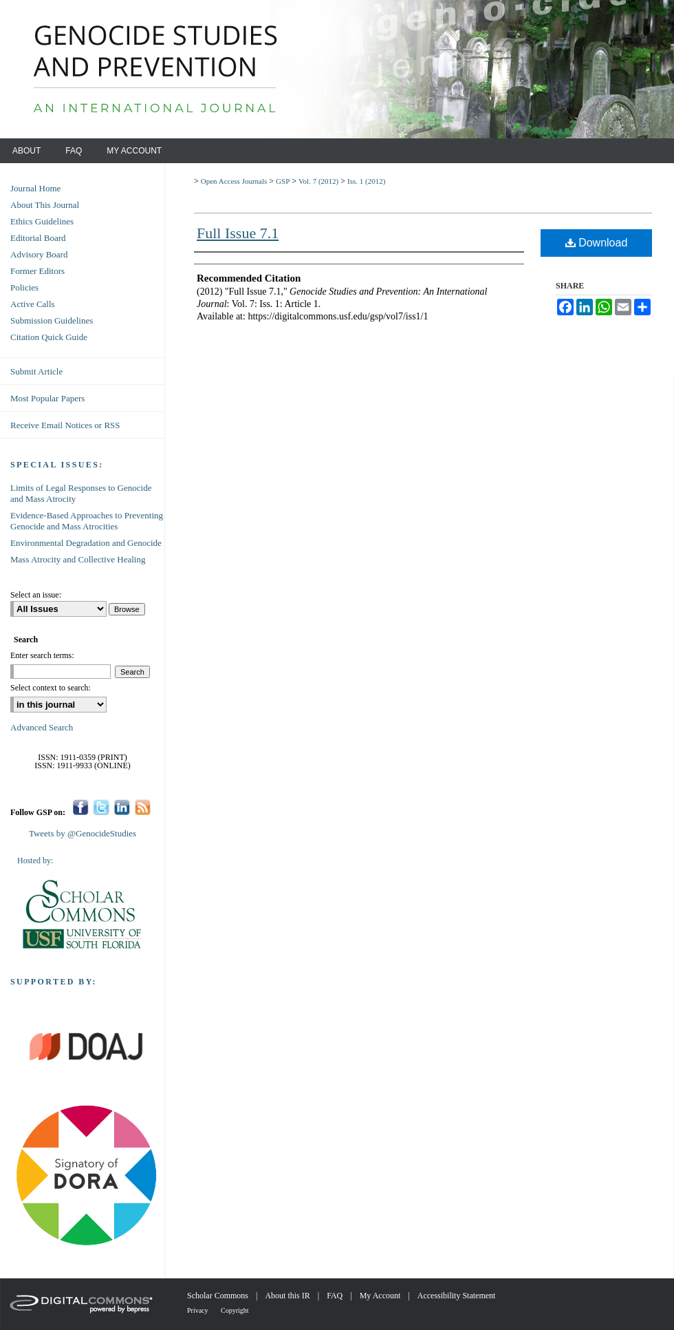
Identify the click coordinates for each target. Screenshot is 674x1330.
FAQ (336, 1295)
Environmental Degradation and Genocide (86, 543)
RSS (143, 807)
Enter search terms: (42, 655)
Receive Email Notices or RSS (65, 425)
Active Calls (32, 304)
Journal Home (35, 188)
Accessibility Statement (456, 1295)
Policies (24, 287)
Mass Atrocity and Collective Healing (77, 559)
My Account (381, 1295)
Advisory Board (38, 254)
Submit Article (36, 371)
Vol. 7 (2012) (318, 181)
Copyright (235, 1310)
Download (596, 243)
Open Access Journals (234, 181)
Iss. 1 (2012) (366, 181)
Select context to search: (50, 688)
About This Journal (44, 205)
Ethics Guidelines (42, 221)
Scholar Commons (218, 1295)
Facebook (81, 807)
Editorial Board (38, 238)
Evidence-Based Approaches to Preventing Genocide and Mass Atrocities (86, 520)
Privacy (198, 1310)
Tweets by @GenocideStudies (82, 833)
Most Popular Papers (47, 398)
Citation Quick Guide (48, 337)
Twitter (101, 807)
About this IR (288, 1295)
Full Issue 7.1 (238, 233)
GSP (283, 181)
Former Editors (37, 271)
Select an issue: (35, 595)
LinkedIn (122, 807)
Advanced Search (41, 727)
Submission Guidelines (51, 320)
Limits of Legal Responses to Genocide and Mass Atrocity (80, 493)
